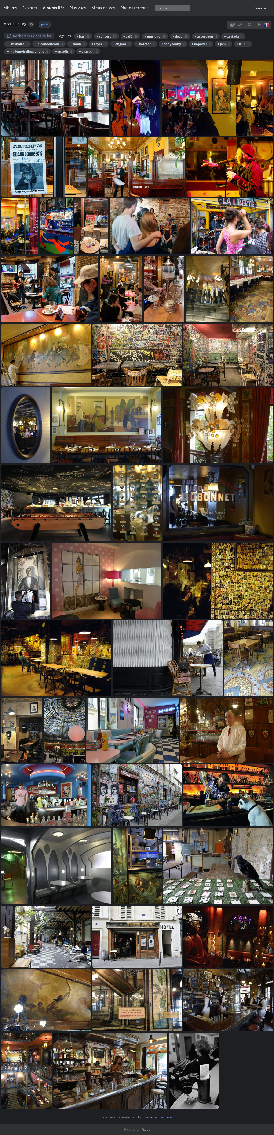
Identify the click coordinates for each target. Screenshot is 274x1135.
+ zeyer (99, 44)
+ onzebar (88, 51)
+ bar (83, 36)
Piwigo (146, 1129)
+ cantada (233, 36)
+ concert (106, 36)
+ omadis (63, 51)
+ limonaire (17, 44)
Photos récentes (135, 7)
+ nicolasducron (49, 44)
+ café (130, 36)
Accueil (10, 24)
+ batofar (145, 44)
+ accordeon (206, 36)
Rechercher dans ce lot (32, 36)
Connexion (262, 8)
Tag (23, 24)
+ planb (77, 44)
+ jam (224, 44)
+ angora (121, 44)
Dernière (166, 1117)
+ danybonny (173, 44)
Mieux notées (103, 7)
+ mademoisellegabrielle (27, 51)
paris (44, 24)
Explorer (29, 7)
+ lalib (243, 44)
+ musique (155, 36)
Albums (10, 7)
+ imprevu (201, 44)
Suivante (150, 1117)
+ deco (180, 36)
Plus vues (77, 7)
